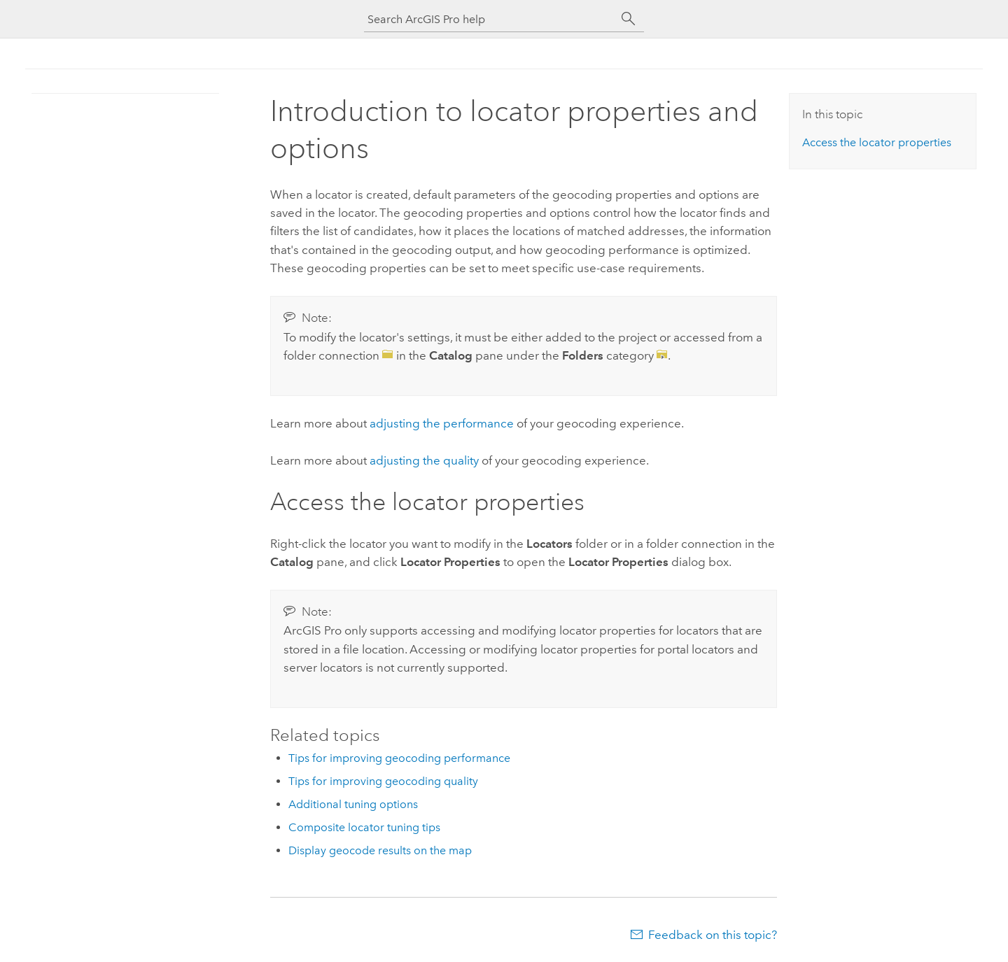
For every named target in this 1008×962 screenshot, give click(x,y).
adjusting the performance (442, 423)
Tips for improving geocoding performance (399, 758)
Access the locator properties (876, 142)
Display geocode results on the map (380, 850)
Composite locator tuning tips (364, 827)
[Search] (629, 19)
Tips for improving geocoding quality (383, 781)
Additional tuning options (353, 804)
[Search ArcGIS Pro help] (490, 19)
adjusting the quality (424, 460)
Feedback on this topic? (712, 935)
